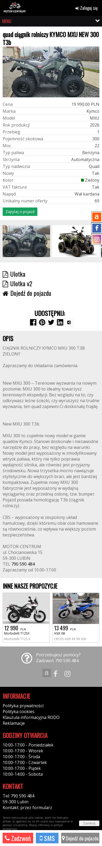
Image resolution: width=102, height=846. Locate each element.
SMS (47, 838)
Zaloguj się (86, 8)
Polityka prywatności (23, 706)
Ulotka (14, 274)
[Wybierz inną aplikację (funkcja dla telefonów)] (69, 322)
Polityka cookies (19, 711)
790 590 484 (23, 564)
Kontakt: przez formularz (27, 807)
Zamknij (89, 823)
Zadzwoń (18, 838)
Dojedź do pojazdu (80, 838)
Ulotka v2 (17, 283)
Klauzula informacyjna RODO (31, 717)
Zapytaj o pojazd (20, 211)
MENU (6, 21)
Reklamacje (14, 723)
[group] (26, 241)
